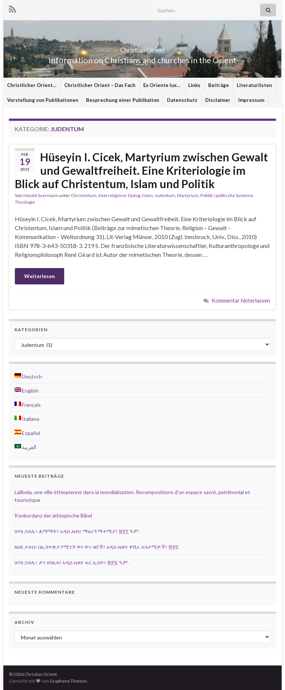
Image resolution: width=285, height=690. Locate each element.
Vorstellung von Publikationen (42, 100)
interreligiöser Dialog (119, 195)
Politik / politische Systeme (226, 195)
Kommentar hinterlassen (241, 300)
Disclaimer (217, 100)
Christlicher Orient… (31, 85)
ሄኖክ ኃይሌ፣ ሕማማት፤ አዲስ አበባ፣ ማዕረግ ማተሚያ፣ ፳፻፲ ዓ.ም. (77, 531)
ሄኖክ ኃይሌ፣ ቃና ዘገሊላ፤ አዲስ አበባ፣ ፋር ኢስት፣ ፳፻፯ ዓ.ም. (71, 562)
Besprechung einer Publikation (122, 100)
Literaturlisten (254, 85)
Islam (147, 195)
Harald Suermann (40, 195)
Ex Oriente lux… (161, 85)
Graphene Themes (68, 681)
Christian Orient (142, 48)
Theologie (25, 202)
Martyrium (188, 195)
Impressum (251, 100)
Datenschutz (182, 100)
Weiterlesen (39, 276)
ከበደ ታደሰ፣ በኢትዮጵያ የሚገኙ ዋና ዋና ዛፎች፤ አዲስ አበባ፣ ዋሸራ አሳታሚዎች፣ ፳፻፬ (96, 547)
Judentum (165, 195)
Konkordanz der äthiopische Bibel (53, 515)
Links (194, 85)
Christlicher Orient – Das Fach (99, 85)
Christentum (83, 195)
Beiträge (218, 85)
